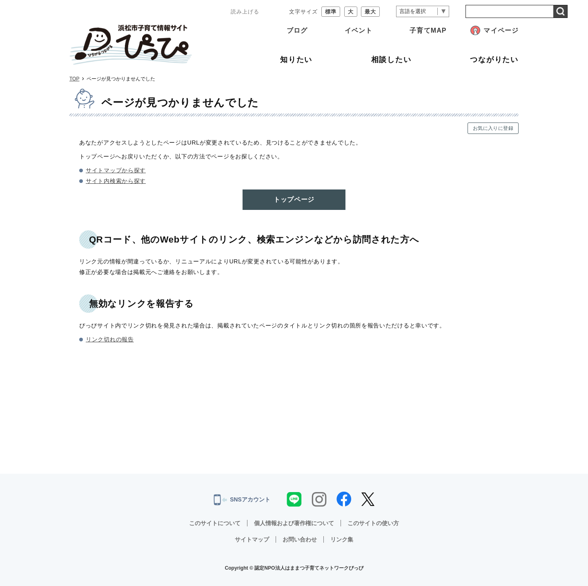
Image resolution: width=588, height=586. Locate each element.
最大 (370, 12)
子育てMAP (428, 30)
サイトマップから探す (116, 170)
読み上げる (245, 12)
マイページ (501, 30)
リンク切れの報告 (110, 339)
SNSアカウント (242, 500)
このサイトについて (215, 523)
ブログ (297, 30)
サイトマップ (252, 539)
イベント (358, 30)
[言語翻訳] (422, 11)
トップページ (294, 199)
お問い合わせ (300, 539)
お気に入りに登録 (493, 128)
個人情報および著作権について (294, 523)
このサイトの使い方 (373, 523)
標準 (330, 12)
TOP (74, 79)
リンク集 (341, 539)
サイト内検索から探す (116, 181)
